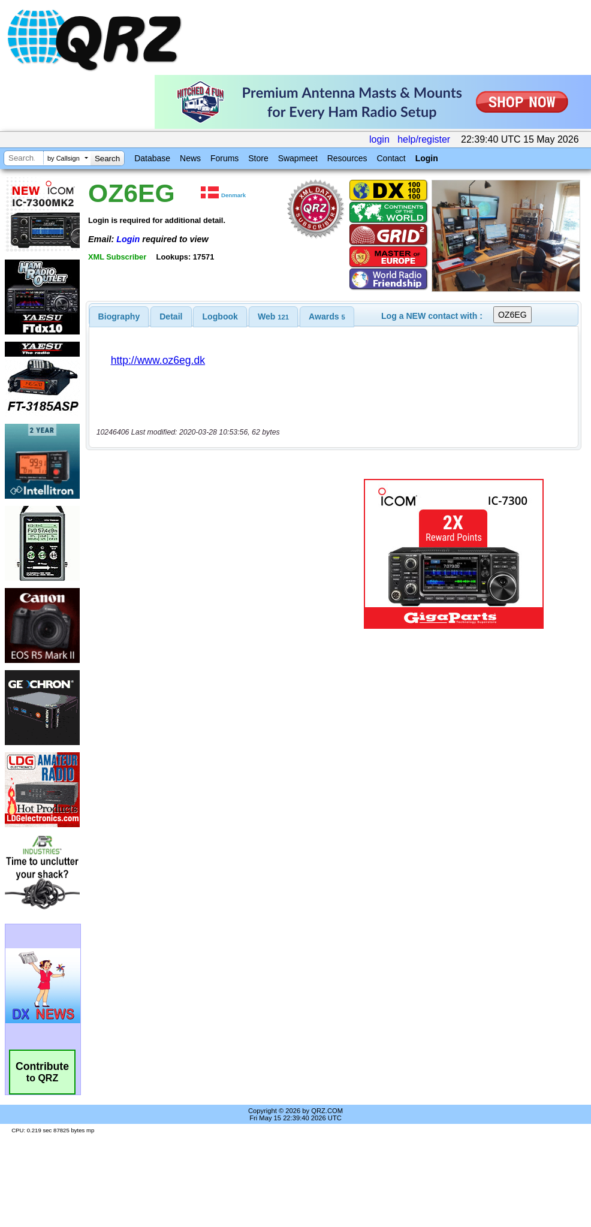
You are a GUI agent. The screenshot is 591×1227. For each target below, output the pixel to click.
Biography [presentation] (119, 316)
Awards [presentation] (327, 316)
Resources (347, 158)
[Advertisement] (215, 554)
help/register (423, 139)
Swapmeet (298, 158)
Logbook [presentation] (220, 316)
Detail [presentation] (170, 316)
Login (426, 158)
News (190, 158)
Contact (390, 158)
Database (152, 158)
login (379, 139)
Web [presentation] (273, 316)
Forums (224, 158)
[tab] (119, 316)
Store (258, 158)
